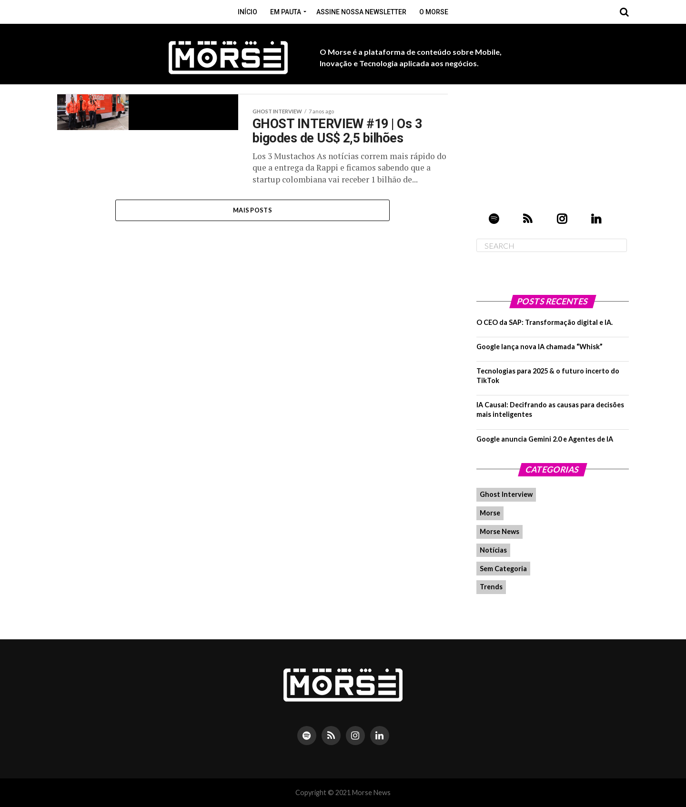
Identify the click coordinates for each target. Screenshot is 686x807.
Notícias (493, 550)
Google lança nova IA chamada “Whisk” (539, 347)
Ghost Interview (506, 494)
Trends (491, 587)
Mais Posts (252, 210)
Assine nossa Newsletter (361, 12)
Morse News (499, 531)
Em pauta (285, 12)
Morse (490, 513)
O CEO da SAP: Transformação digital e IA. (544, 322)
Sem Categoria (503, 569)
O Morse (433, 12)
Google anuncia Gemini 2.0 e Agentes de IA (544, 439)
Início (247, 12)
